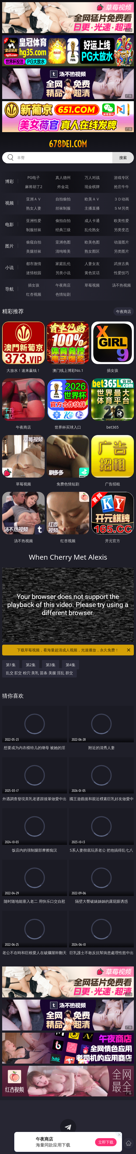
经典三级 (63, 229)
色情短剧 (63, 294)
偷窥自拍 (33, 242)
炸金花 (63, 186)
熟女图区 (92, 251)
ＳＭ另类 (121, 208)
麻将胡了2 (33, 186)
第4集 (70, 664)
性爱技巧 (121, 272)
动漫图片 (121, 242)
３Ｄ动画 (121, 199)
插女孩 (33, 285)
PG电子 (33, 177)
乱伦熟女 (92, 229)
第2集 (31, 664)
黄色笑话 (92, 272)
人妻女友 (92, 263)
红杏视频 (33, 294)
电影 (9, 224)
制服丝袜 (33, 229)
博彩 (9, 181)
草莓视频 (92, 285)
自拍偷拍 (63, 199)
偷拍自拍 (63, 220)
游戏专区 (121, 177)
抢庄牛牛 (121, 186)
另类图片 (121, 251)
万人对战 (92, 177)
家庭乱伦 (63, 263)
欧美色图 (92, 242)
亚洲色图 (63, 242)
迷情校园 (33, 272)
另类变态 (121, 229)
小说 (9, 267)
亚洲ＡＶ (33, 199)
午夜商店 (63, 285)
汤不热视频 (121, 285)
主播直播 (92, 208)
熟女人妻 (33, 208)
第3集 (50, 664)
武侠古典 (121, 263)
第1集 (11, 664)
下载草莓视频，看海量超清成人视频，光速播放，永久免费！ (74, 650)
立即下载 (105, 1142)
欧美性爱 (121, 220)
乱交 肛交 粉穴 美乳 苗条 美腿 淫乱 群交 (39, 672)
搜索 (123, 157)
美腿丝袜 (33, 251)
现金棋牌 (92, 186)
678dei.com (68, 144)
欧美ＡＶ (92, 199)
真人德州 (63, 177)
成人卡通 (92, 220)
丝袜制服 (63, 208)
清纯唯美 (63, 251)
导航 (9, 289)
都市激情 (33, 263)
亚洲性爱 (33, 220)
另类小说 (63, 272)
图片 (9, 246)
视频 (9, 203)
